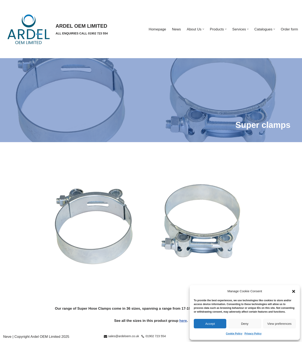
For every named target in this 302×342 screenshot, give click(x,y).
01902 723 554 (156, 336)
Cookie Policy (234, 333)
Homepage (157, 29)
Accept (210, 323)
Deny (244, 323)
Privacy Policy (253, 333)
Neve (7, 337)
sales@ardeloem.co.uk (123, 336)
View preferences (279, 323)
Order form (289, 29)
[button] (294, 291)
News (176, 29)
